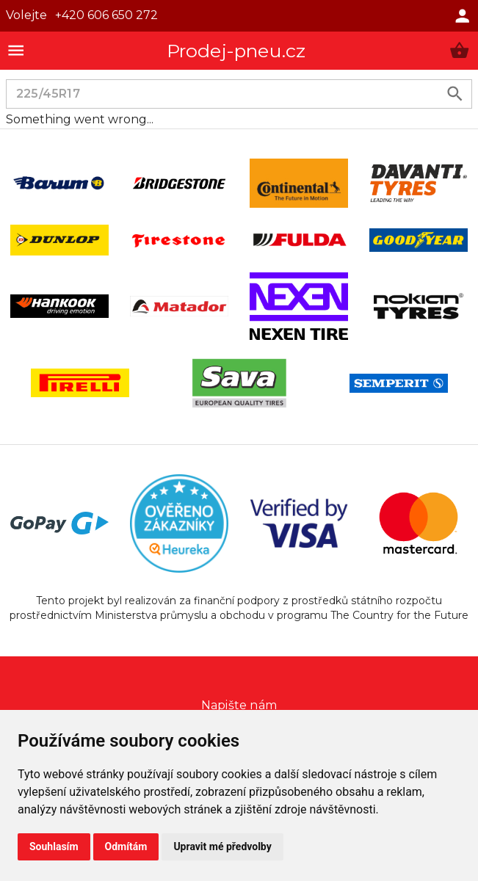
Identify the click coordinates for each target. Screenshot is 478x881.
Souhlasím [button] (54, 846)
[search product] (455, 93)
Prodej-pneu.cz (236, 51)
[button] (459, 50)
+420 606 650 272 (106, 15)
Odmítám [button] (126, 846)
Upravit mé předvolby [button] (222, 846)
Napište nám (239, 705)
